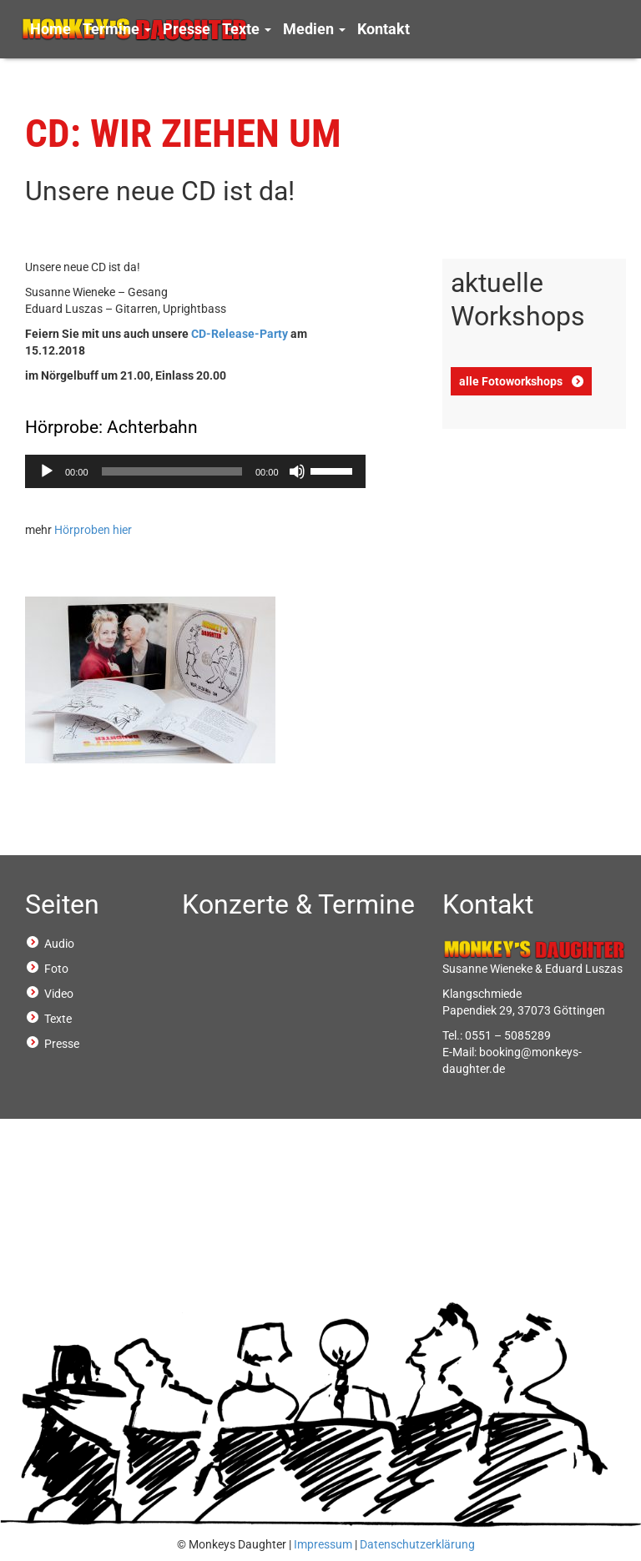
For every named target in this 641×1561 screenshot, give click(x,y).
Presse (186, 29)
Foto (56, 968)
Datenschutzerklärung (417, 1544)
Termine (117, 29)
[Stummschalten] (297, 471)
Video (58, 993)
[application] (195, 471)
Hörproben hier (93, 529)
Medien (314, 29)
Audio (59, 943)
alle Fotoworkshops (511, 381)
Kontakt (383, 29)
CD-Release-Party (239, 333)
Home (50, 29)
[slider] (172, 471)
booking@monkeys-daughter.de (512, 1060)
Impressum (323, 1544)
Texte (246, 29)
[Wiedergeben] (46, 471)
